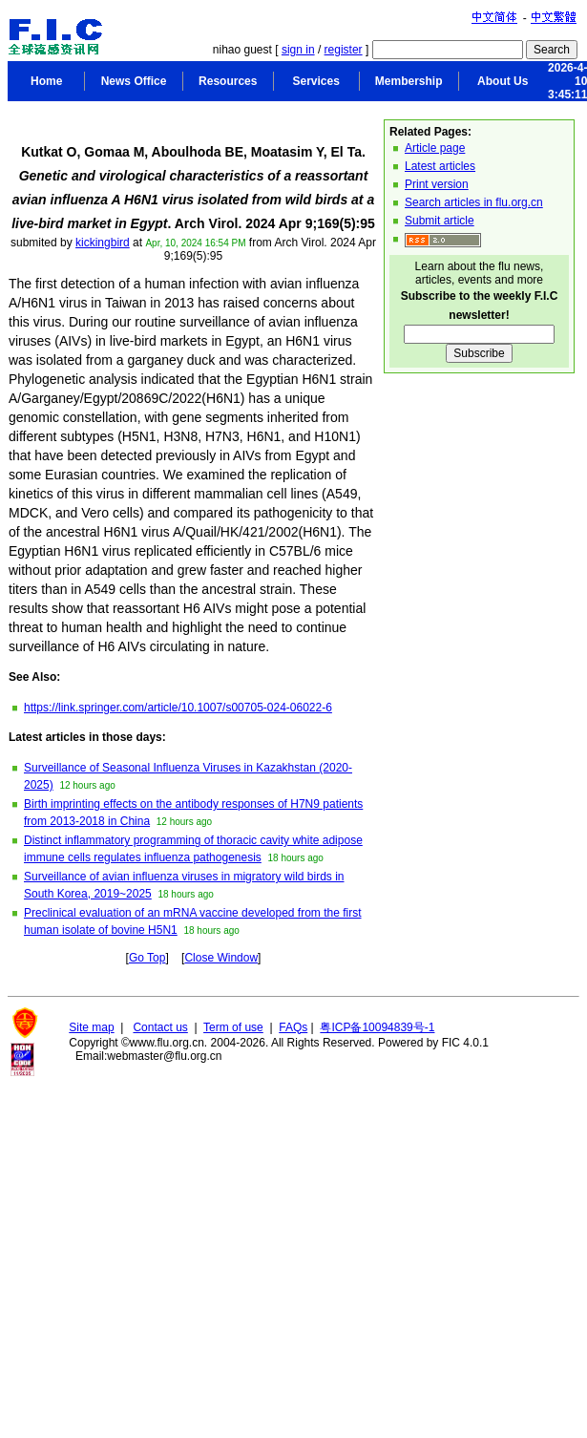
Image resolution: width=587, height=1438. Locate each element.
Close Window (221, 957)
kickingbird (102, 242)
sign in (298, 49)
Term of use (233, 1027)
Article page (435, 148)
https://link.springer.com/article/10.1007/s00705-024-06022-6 (178, 707)
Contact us (160, 1027)
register (344, 49)
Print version (437, 184)
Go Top (147, 957)
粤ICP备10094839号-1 (377, 1027)
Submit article (439, 220)
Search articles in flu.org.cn (474, 202)
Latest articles (440, 166)
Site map (91, 1027)
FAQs (293, 1027)
